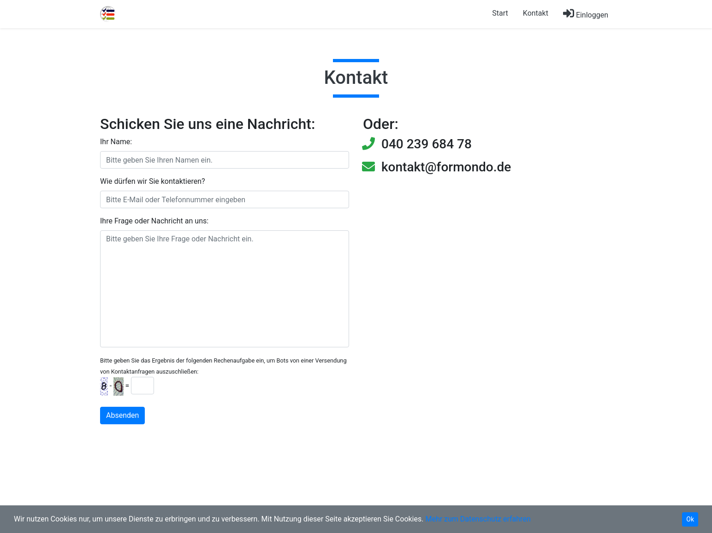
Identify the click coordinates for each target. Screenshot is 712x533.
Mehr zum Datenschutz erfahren (477, 519)
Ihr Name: (116, 141)
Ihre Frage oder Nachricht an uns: (154, 221)
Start (500, 13)
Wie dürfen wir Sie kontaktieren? (152, 181)
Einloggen (585, 13)
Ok (690, 519)
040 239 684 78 (426, 144)
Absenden (122, 415)
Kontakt (535, 13)
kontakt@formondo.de (446, 167)
